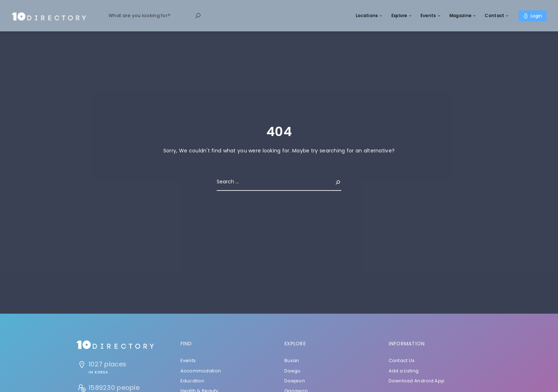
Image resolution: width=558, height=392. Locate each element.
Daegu (292, 370)
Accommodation (200, 370)
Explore (399, 15)
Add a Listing (404, 370)
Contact (494, 15)
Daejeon (294, 380)
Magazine (460, 15)
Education (192, 380)
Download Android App (417, 380)
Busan (291, 360)
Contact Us (402, 360)
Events (428, 15)
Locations (367, 15)
